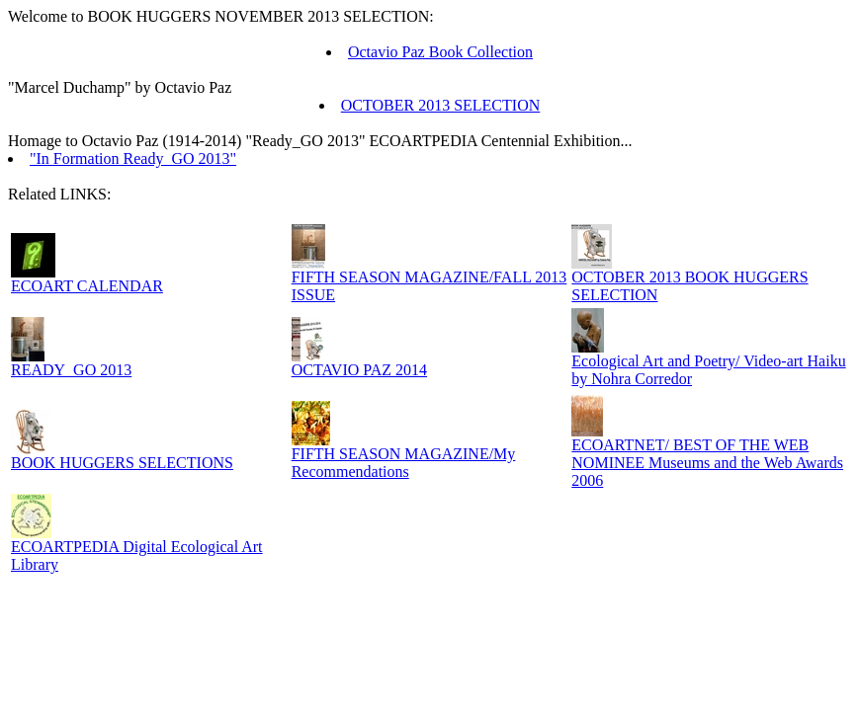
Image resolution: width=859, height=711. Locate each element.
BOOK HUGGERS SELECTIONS (122, 462)
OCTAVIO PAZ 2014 (359, 369)
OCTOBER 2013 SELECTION (440, 105)
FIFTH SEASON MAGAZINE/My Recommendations (404, 462)
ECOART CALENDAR (87, 285)
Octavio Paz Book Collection (440, 51)
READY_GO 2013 (71, 369)
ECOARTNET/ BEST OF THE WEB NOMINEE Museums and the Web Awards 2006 (707, 462)
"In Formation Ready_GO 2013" (133, 158)
